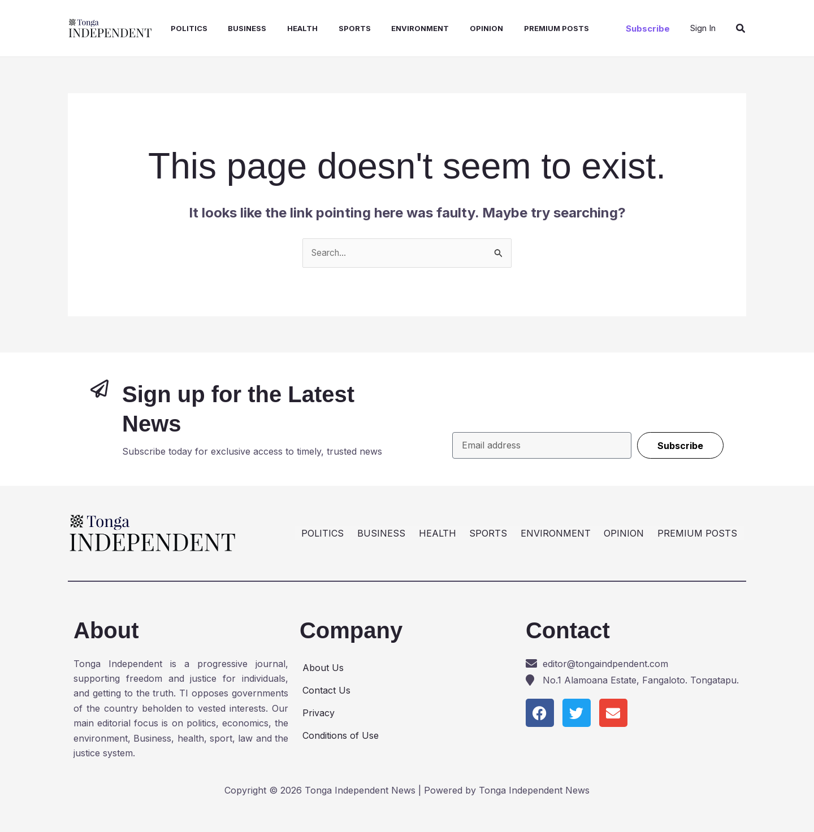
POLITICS (182, 28)
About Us (323, 667)
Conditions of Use (340, 735)
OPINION (466, 28)
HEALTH (290, 28)
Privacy (318, 712)
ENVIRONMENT (403, 28)
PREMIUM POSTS (533, 28)
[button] (648, 28)
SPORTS (340, 28)
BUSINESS (238, 28)
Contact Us (326, 690)
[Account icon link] (703, 28)
